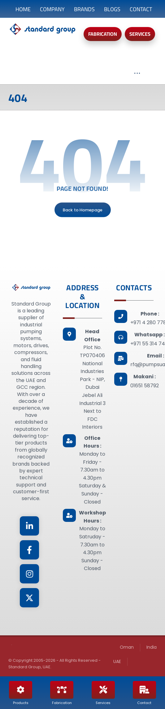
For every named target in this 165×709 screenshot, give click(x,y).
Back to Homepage (82, 210)
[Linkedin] (29, 526)
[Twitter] (29, 597)
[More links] (137, 76)
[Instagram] (29, 573)
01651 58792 (144, 385)
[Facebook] (29, 549)
